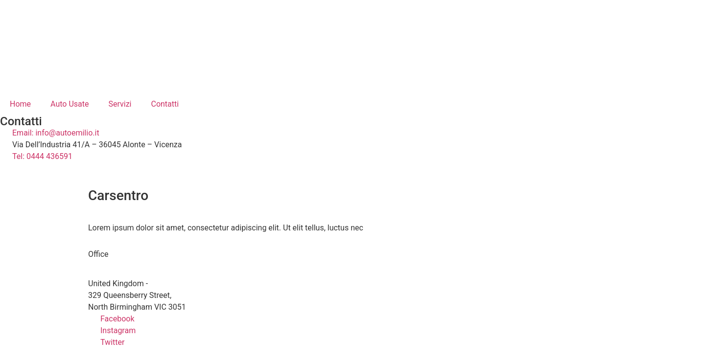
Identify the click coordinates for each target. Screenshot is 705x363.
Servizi (119, 104)
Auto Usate (69, 104)
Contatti (165, 104)
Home (20, 104)
